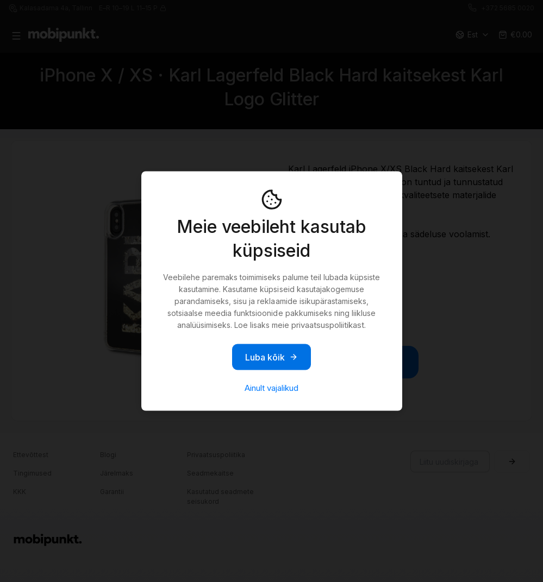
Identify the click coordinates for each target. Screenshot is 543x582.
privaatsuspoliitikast (327, 325)
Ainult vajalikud (271, 388)
